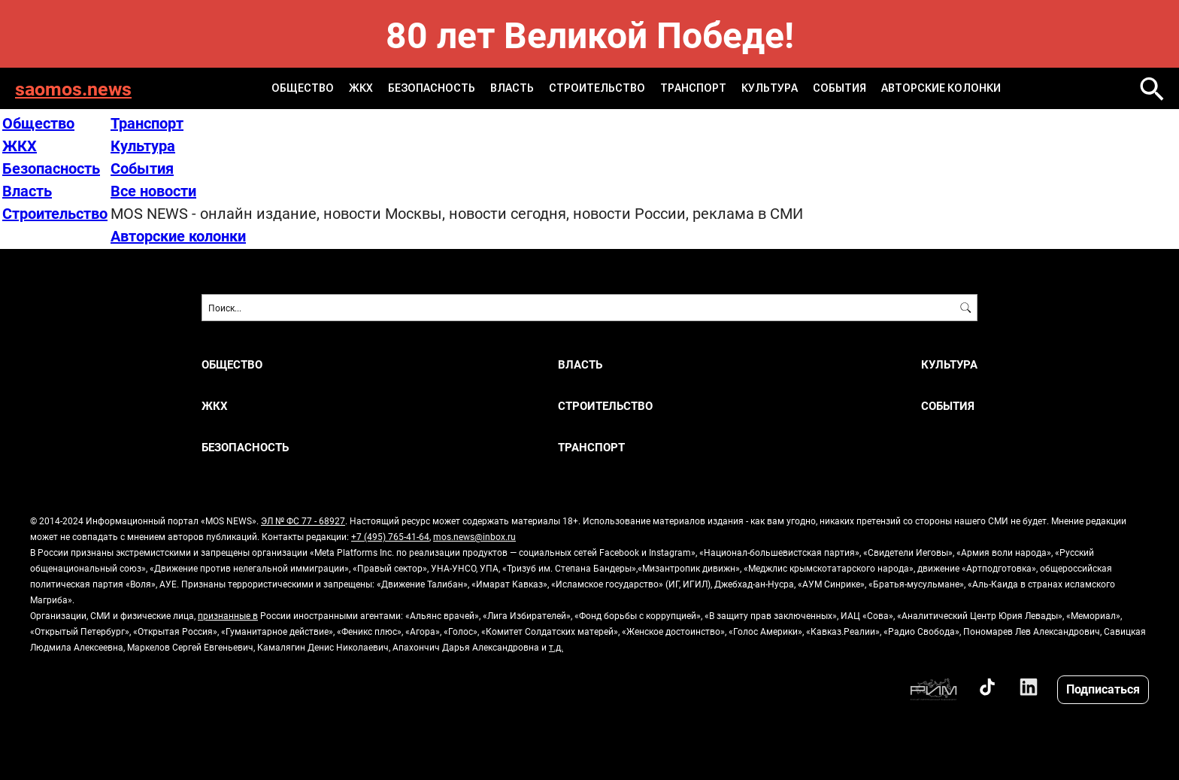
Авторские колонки (941, 88)
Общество (302, 88)
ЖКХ (361, 88)
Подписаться (1103, 689)
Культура (769, 88)
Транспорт (693, 88)
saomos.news (73, 88)
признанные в (228, 615)
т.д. (556, 647)
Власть (512, 88)
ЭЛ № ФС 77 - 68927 (303, 520)
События (839, 88)
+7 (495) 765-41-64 (390, 536)
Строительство (597, 88)
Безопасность (431, 88)
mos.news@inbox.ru (474, 536)
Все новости (153, 190)
